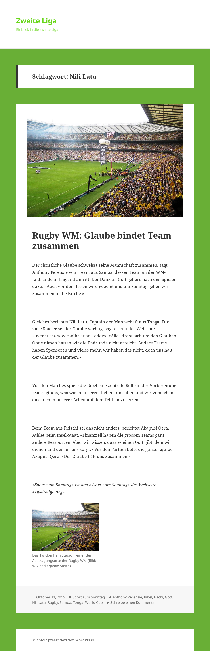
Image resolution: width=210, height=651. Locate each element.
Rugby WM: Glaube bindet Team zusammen (101, 240)
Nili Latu (39, 602)
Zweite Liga (36, 20)
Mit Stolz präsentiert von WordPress (63, 640)
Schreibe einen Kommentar (133, 602)
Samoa (65, 602)
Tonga (78, 602)
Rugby (53, 602)
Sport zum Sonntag (89, 597)
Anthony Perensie (127, 597)
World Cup (94, 602)
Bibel (148, 597)
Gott (168, 597)
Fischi (158, 597)
